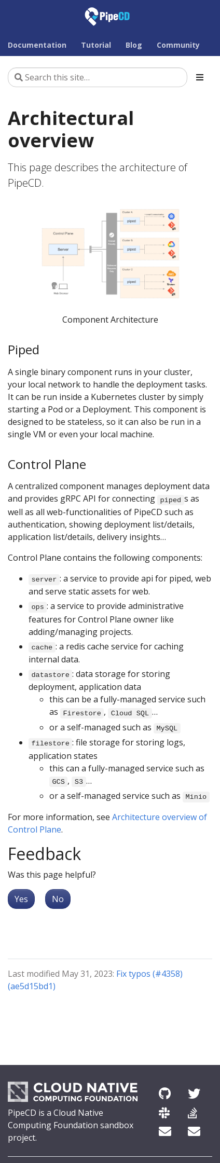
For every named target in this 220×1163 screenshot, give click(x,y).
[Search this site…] (97, 77)
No (58, 899)
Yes (21, 899)
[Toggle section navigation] (200, 77)
